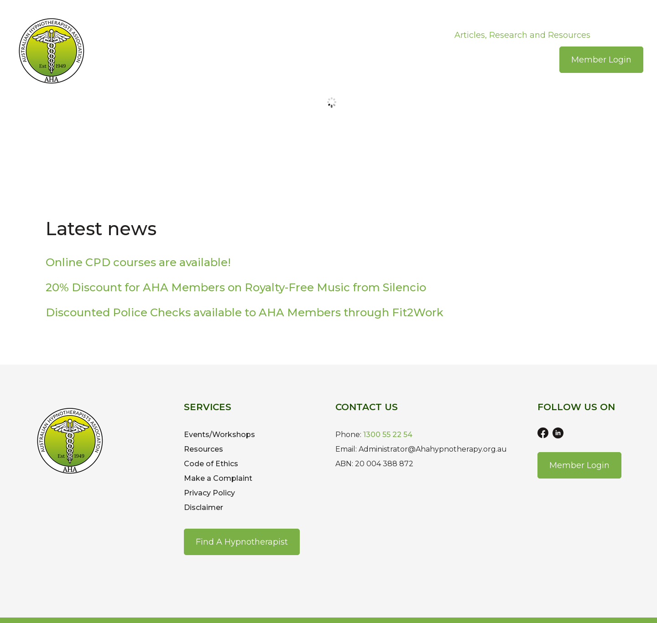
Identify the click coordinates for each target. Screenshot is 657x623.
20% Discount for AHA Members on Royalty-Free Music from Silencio (236, 287)
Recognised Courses (399, 35)
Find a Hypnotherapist (242, 542)
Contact (620, 35)
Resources (203, 449)
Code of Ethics (211, 463)
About (173, 35)
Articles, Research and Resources (522, 35)
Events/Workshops (305, 35)
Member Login (601, 60)
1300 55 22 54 (387, 434)
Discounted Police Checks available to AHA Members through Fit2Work (244, 312)
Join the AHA (226, 35)
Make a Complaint (218, 478)
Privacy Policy (209, 493)
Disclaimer (203, 507)
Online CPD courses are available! (138, 262)
